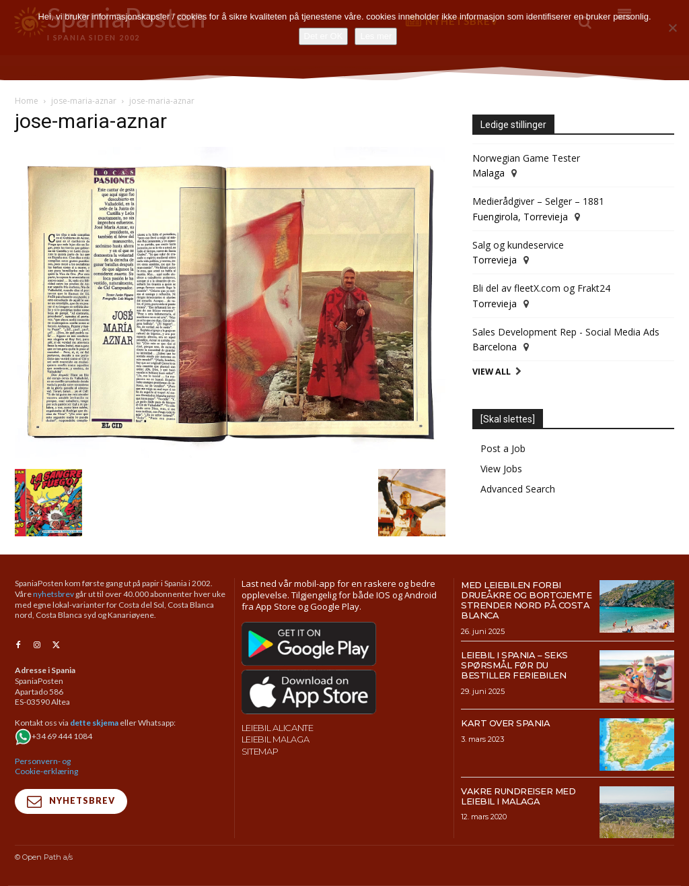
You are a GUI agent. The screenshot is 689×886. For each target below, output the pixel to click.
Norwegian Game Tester (526, 158)
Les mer (376, 36)
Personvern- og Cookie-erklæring (46, 766)
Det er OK (323, 36)
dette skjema (94, 723)
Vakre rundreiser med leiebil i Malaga (518, 796)
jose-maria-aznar (83, 100)
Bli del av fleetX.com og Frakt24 (541, 288)
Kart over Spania (505, 723)
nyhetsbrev (53, 594)
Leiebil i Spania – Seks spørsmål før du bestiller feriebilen (514, 665)
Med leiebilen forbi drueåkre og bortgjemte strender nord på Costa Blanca (526, 600)
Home (26, 100)
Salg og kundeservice (518, 245)
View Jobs (501, 468)
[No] (672, 27)
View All (491, 371)
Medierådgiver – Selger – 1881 (538, 201)
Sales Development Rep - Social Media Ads (565, 331)
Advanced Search (517, 488)
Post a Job (502, 448)
